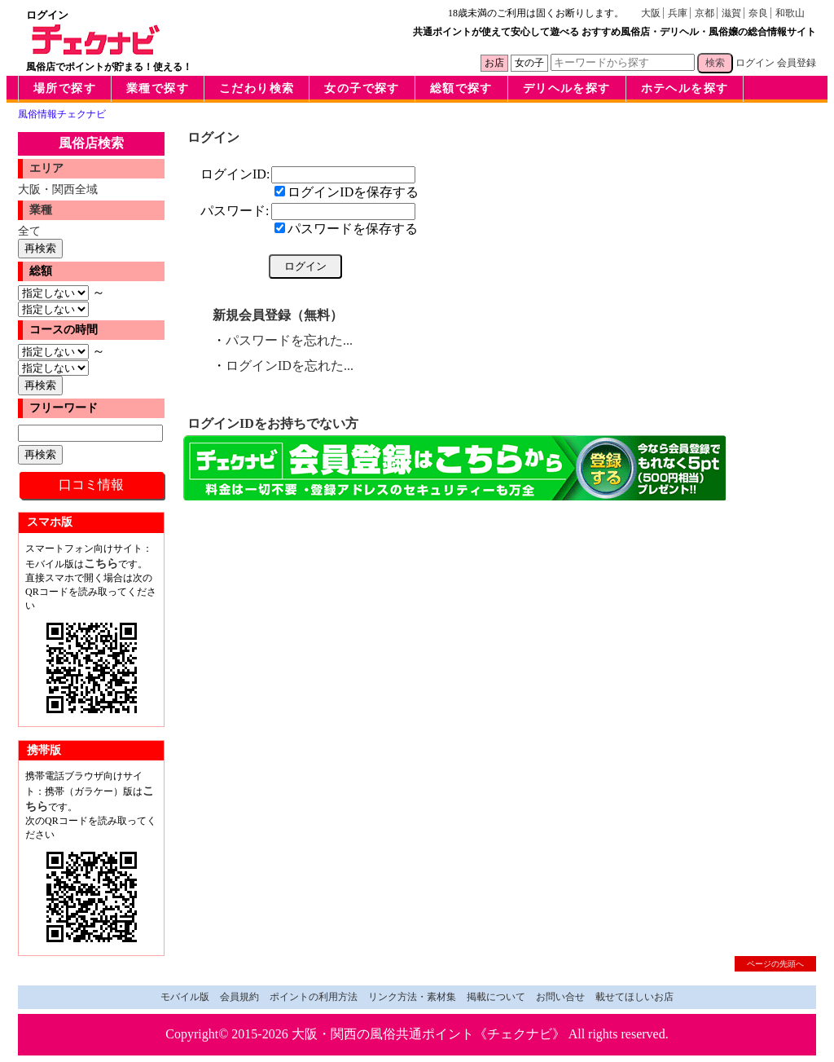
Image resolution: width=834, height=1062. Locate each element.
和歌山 (790, 13)
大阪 (651, 13)
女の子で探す (361, 88)
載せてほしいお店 (634, 997)
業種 (40, 210)
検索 (715, 62)
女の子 (529, 62)
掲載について (496, 997)
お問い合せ (560, 997)
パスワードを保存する (346, 229)
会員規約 (239, 997)
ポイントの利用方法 (314, 997)
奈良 (758, 13)
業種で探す (157, 88)
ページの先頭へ (775, 963)
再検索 (40, 248)
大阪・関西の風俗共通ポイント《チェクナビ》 (428, 1034)
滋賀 (731, 13)
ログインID (233, 174)
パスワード (233, 211)
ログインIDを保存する (346, 192)
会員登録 (796, 62)
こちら (101, 563)
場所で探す (64, 88)
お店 (494, 62)
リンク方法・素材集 (412, 997)
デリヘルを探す (567, 88)
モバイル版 (184, 997)
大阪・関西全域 (58, 189)
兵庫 (677, 13)
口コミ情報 (91, 484)
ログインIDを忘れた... (289, 365)
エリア (46, 168)
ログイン (755, 62)
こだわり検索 (256, 88)
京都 (704, 13)
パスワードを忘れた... (289, 340)
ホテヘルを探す (685, 88)
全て (29, 230)
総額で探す (461, 88)
